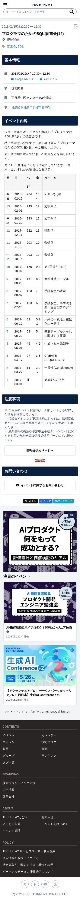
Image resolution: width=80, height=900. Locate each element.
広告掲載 (9, 789)
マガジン (9, 742)
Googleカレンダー (23, 79)
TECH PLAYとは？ (15, 817)
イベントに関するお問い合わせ (40, 485)
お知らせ (47, 817)
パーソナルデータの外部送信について (28, 871)
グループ (9, 755)
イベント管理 (11, 830)
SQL (21, 46)
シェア (45, 501)
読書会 (11, 46)
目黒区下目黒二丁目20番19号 (31, 107)
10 (8, 266)
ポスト (30, 501)
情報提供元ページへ (40, 450)
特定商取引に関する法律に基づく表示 (28, 864)
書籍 (44, 748)
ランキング (48, 755)
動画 (6, 748)
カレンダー (48, 735)
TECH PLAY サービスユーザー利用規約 (29, 851)
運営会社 (9, 796)
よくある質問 (11, 824)
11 (8, 242)
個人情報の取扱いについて (20, 858)
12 (8, 230)
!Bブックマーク (63, 501)
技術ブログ (48, 742)
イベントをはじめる (54, 824)
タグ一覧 (9, 762)
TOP (6, 711)
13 (8, 206)
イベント (19, 711)
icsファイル (48, 79)
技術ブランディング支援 (19, 783)
